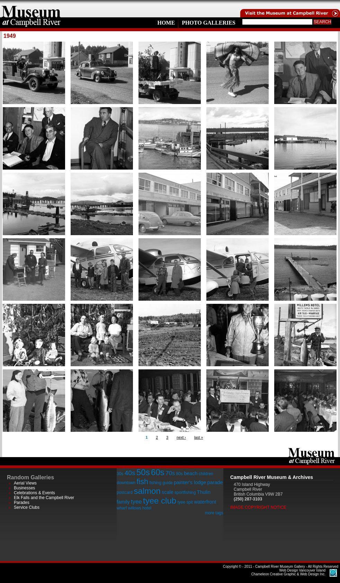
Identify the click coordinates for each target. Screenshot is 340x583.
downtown (126, 482)
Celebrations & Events (34, 492)
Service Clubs (26, 507)
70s (170, 473)
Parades (21, 502)
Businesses (24, 488)
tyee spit (185, 502)
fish (142, 481)
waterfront (205, 502)
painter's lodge (190, 482)
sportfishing (185, 492)
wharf (122, 508)
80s (179, 473)
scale (167, 492)
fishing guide (160, 482)
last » (198, 437)
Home (166, 23)
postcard (125, 492)
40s (130, 473)
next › (181, 437)
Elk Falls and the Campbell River (44, 497)
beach (190, 473)
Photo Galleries (208, 23)
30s (120, 473)
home (31, 8)
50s (143, 472)
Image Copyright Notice (258, 507)
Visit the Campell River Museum (289, 8)
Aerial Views (25, 483)
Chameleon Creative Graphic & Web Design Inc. (288, 572)
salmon (147, 491)
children (206, 473)
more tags (214, 513)
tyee (136, 501)
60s (157, 472)
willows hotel (139, 508)
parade (215, 482)
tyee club (159, 500)
